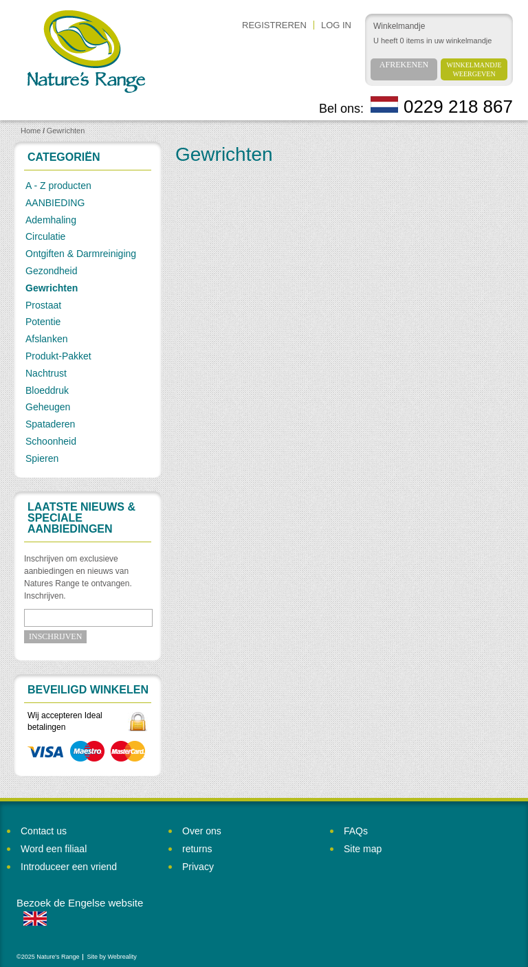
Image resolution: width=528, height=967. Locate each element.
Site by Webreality (111, 956)
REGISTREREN (274, 25)
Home (31, 130)
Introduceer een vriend (69, 866)
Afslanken (46, 338)
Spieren (41, 458)
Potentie (42, 321)
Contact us (44, 830)
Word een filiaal (54, 848)
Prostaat (43, 305)
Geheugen (47, 406)
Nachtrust (46, 373)
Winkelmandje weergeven (474, 69)
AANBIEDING (55, 202)
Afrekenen (404, 64)
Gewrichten (66, 130)
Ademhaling (50, 219)
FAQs (356, 830)
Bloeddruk (47, 390)
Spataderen (50, 424)
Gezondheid (51, 270)
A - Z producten (58, 185)
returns (197, 848)
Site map (363, 848)
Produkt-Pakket (58, 356)
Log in (336, 25)
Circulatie (45, 236)
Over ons (201, 830)
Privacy (198, 866)
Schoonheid (50, 441)
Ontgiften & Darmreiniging (80, 253)
